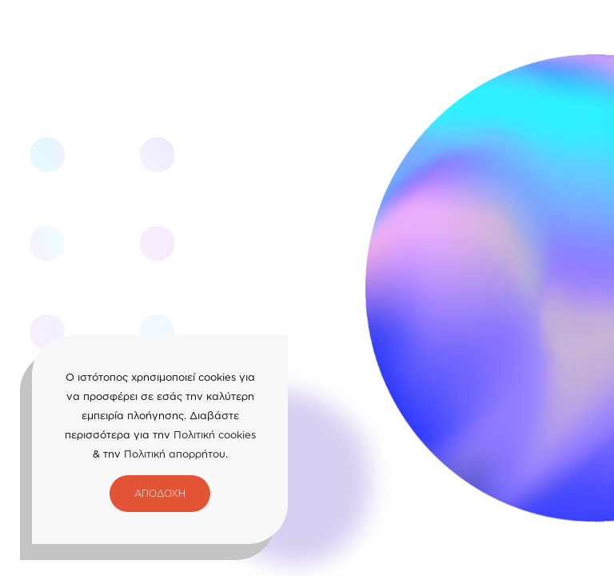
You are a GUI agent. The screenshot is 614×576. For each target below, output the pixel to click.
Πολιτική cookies (214, 434)
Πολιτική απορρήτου (174, 453)
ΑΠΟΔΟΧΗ (159, 493)
